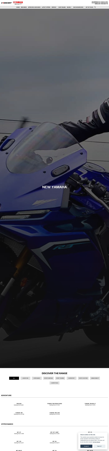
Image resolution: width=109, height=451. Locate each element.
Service (54, 7)
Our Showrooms (78, 7)
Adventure (25, 378)
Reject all (99, 446)
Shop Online (62, 7)
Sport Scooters (83, 378)
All (14, 378)
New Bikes (24, 7)
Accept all (86, 446)
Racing (69, 7)
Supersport (71, 378)
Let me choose (96, 442)
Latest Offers (46, 7)
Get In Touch (89, 7)
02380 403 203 (104, 2)
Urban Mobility (95, 378)
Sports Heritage (48, 378)
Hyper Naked (37, 378)
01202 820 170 (104, 3)
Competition (54, 382)
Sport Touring (60, 378)
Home (18, 7)
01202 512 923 (104, 1)
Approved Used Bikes (34, 7)
